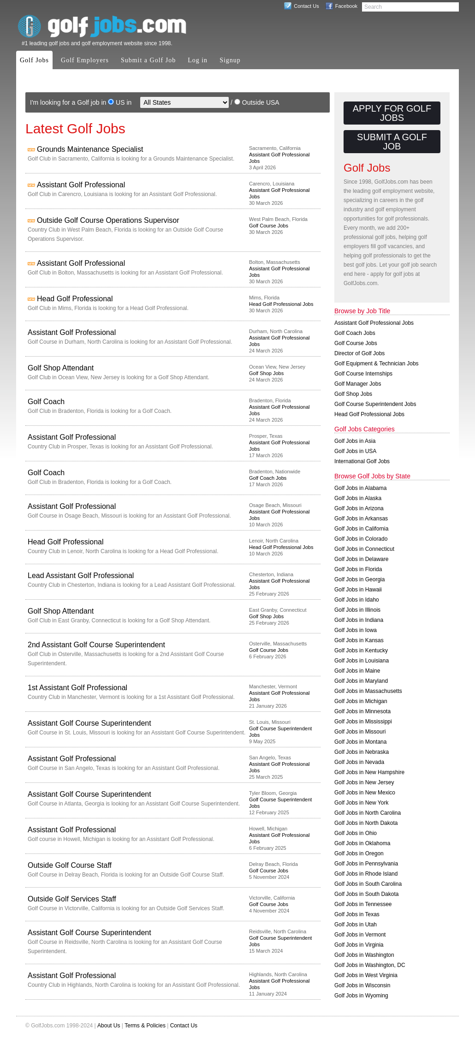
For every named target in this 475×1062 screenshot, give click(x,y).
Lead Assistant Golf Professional (81, 575)
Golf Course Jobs (268, 225)
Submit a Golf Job (148, 60)
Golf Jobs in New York (361, 802)
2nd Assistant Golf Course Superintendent (96, 645)
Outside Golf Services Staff (72, 899)
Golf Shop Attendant (61, 368)
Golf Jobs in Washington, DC (369, 965)
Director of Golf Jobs (359, 353)
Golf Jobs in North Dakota (366, 823)
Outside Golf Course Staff (70, 865)
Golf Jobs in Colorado (360, 539)
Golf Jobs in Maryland (361, 681)
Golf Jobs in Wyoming (361, 995)
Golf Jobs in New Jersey (364, 782)
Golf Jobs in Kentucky (361, 650)
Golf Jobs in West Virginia (366, 975)
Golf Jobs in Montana (360, 742)
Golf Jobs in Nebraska (361, 752)
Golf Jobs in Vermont (360, 934)
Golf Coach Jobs (267, 478)
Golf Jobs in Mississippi (363, 721)
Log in (198, 60)
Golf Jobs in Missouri (360, 731)
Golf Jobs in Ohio (355, 833)
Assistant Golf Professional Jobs (374, 323)
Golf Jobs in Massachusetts (368, 691)
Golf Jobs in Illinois (357, 610)
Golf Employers (85, 60)
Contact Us (306, 6)
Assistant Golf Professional (81, 185)
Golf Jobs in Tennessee (363, 904)
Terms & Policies (145, 1025)
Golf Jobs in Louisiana (361, 660)
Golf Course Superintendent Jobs (375, 404)
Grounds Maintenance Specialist (90, 149)
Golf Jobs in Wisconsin (362, 985)
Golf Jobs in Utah (355, 924)
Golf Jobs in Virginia (359, 945)
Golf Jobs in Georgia (359, 579)
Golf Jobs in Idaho (356, 600)
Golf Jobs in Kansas (359, 640)
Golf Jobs (34, 60)
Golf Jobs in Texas (357, 914)
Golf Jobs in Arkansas (361, 518)
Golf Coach (46, 402)
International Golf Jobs (362, 461)
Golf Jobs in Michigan (360, 701)
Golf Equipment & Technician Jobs (376, 363)
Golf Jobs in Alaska (357, 498)
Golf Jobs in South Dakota (366, 894)
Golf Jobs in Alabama (360, 488)
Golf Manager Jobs (357, 384)
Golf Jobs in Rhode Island (366, 874)
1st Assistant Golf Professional (77, 688)
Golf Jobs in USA (355, 451)
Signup (230, 60)
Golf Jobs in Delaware (361, 559)
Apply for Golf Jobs (392, 113)
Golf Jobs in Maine (357, 671)
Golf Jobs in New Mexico (364, 792)
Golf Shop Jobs (266, 373)
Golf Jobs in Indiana (358, 620)
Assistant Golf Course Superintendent (89, 723)
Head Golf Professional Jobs (281, 304)
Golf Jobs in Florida (358, 569)
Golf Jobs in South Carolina (368, 884)
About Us (108, 1025)
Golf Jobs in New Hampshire (369, 772)
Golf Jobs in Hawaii (358, 589)
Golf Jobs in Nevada (359, 762)
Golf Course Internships (363, 373)
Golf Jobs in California (361, 528)
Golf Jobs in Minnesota (362, 711)
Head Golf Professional (75, 299)
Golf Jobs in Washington (364, 955)
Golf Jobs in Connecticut (364, 549)
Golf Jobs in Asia (354, 441)
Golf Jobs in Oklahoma (362, 843)
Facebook (346, 6)
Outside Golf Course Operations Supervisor (108, 220)
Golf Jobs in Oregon (359, 853)
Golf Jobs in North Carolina (367, 813)
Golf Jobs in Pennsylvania (366, 863)
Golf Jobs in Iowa (355, 630)
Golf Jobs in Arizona (359, 508)
